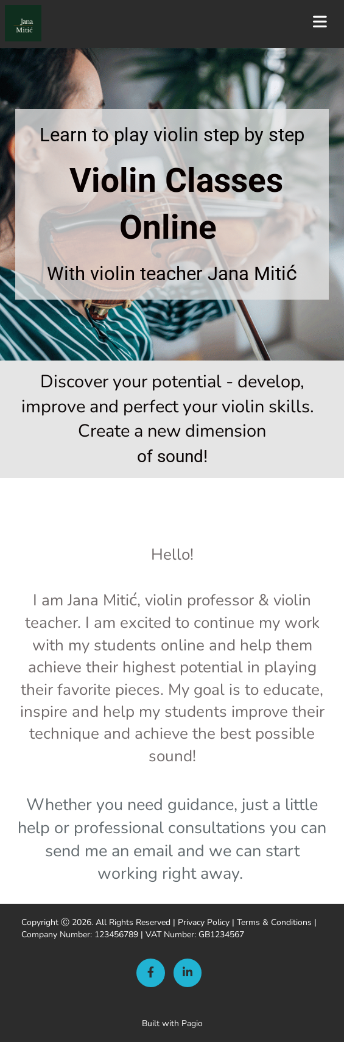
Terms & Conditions (274, 922)
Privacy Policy (204, 922)
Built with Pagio (172, 1023)
